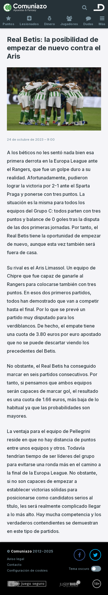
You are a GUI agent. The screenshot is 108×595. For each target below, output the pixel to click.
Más (102, 21)
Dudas (88, 21)
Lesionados (29, 21)
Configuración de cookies (27, 570)
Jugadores (69, 21)
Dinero (49, 21)
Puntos (8, 21)
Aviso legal (15, 559)
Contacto (14, 565)
